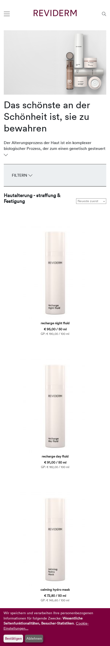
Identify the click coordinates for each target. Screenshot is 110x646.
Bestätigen (13, 638)
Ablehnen (34, 638)
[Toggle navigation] (7, 14)
